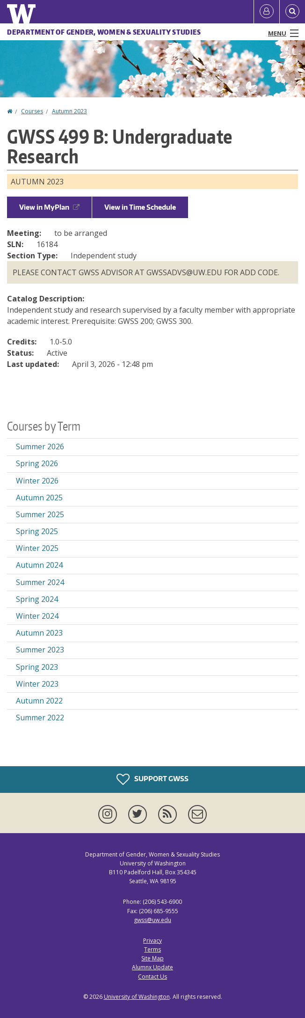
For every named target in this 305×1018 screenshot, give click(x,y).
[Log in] (266, 11)
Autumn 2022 (39, 701)
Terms (152, 949)
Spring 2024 (37, 599)
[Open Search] (292, 11)
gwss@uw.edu (152, 920)
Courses (32, 111)
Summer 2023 (40, 649)
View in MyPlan (49, 207)
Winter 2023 (37, 684)
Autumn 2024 (39, 565)
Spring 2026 (37, 463)
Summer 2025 (40, 514)
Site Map (152, 958)
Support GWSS (152, 779)
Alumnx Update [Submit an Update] (152, 967)
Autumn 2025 (39, 497)
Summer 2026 (40, 446)
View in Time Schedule (140, 207)
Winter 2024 (37, 616)
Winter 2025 (37, 548)
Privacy (152, 941)
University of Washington (137, 997)
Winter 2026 (37, 481)
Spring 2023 (37, 667)
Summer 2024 (40, 582)
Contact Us (152, 977)
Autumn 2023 (69, 111)
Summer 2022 (40, 717)
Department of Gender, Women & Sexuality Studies (104, 32)
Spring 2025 (37, 531)
